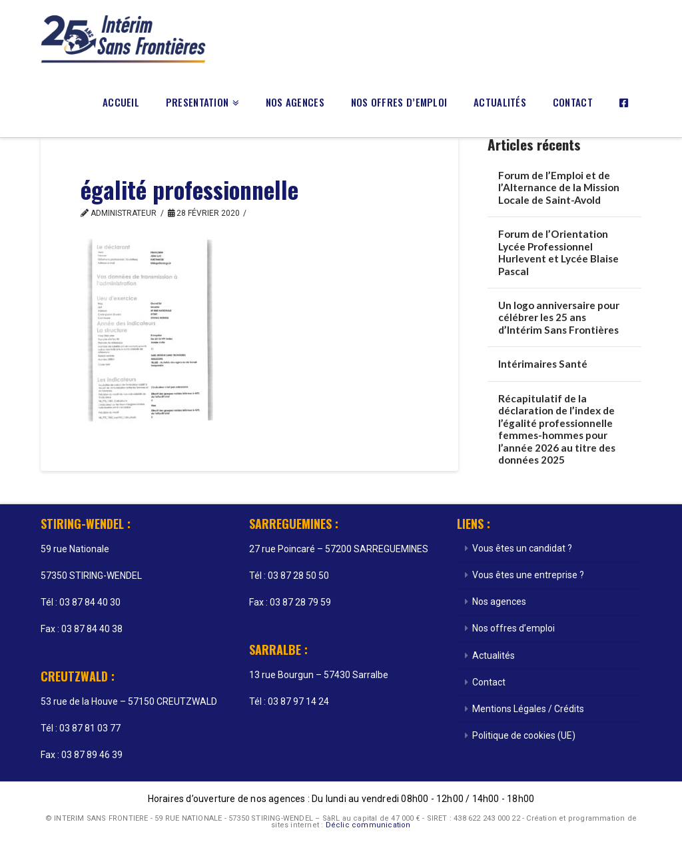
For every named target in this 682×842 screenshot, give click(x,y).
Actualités (493, 655)
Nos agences (499, 601)
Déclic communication (368, 825)
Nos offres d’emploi (513, 628)
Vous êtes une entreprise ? (528, 575)
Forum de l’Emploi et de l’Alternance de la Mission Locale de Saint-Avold (558, 187)
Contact (489, 682)
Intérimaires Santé (542, 364)
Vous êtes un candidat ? (522, 548)
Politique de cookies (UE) (523, 735)
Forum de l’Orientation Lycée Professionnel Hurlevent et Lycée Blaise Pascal (558, 252)
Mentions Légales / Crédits (528, 708)
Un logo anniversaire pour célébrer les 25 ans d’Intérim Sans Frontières (558, 317)
